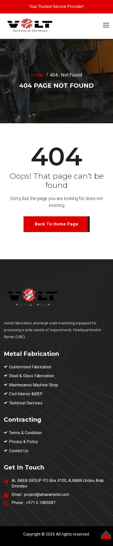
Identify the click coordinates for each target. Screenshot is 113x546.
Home (37, 75)
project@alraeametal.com (46, 494)
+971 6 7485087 (40, 502)
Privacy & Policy (23, 441)
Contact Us (18, 450)
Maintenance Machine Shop (33, 385)
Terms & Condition (25, 432)
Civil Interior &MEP (26, 393)
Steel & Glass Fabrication (31, 375)
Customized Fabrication (30, 367)
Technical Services (25, 403)
